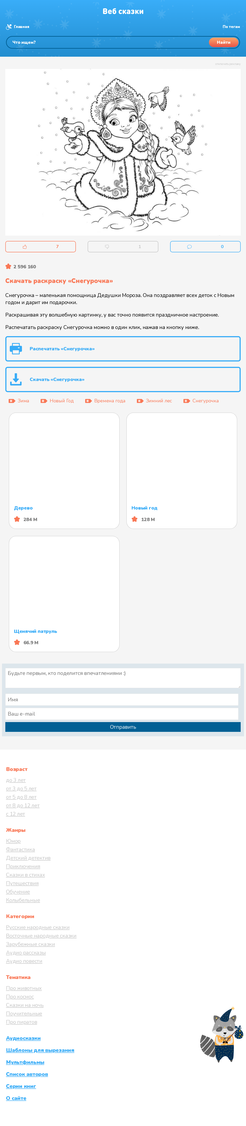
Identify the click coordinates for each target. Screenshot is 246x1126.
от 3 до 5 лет (21, 788)
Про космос (20, 996)
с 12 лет (15, 813)
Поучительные (24, 1013)
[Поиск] (123, 42)
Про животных (24, 988)
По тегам (231, 26)
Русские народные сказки (37, 927)
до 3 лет (16, 780)
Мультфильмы (25, 1062)
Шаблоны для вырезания (40, 1050)
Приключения (23, 866)
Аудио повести (24, 961)
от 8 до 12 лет (23, 805)
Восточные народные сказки (41, 935)
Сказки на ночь (25, 1005)
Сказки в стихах (25, 874)
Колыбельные (23, 900)
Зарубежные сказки (30, 944)
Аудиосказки (23, 1038)
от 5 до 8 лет (21, 797)
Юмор (13, 841)
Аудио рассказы (26, 952)
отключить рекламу (228, 64)
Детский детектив (28, 857)
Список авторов (27, 1074)
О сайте (16, 1098)
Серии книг (21, 1086)
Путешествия (22, 883)
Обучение (18, 891)
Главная (21, 26)
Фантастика (20, 849)
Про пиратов (21, 1022)
